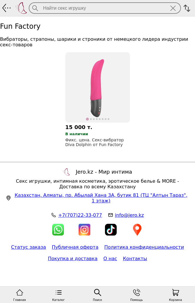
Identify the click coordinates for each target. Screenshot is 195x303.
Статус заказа (28, 247)
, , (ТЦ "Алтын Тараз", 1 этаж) (101, 198)
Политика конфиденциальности (144, 247)
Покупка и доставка (72, 258)
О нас (110, 258)
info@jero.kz (129, 215)
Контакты (135, 258)
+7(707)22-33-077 (80, 215)
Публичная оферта (75, 247)
